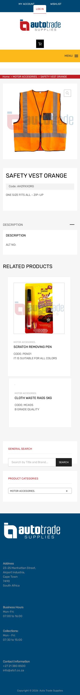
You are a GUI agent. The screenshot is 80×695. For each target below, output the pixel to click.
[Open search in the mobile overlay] (40, 462)
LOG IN (40, 9)
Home (6, 76)
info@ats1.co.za (13, 670)
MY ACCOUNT (26, 4)
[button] (69, 56)
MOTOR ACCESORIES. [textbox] (38, 491)
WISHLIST (55, 4)
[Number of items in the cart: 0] (40, 44)
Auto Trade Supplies (51, 690)
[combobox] (40, 491)
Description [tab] (13, 225)
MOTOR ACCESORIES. (25, 76)
